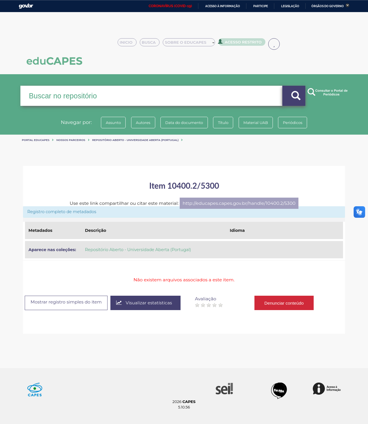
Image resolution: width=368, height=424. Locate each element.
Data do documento (183, 122)
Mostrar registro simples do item (69, 302)
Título (224, 122)
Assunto (107, 122)
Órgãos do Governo (327, 6)
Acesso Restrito (241, 43)
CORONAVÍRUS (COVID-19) (170, 6)
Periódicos (298, 122)
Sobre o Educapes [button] (191, 44)
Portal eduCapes (35, 140)
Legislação (290, 6)
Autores (139, 122)
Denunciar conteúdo (291, 302)
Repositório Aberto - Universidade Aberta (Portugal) (135, 140)
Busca (152, 44)
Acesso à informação (222, 6)
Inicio (128, 44)
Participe (260, 6)
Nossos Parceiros (70, 140)
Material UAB (259, 122)
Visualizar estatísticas (150, 303)
